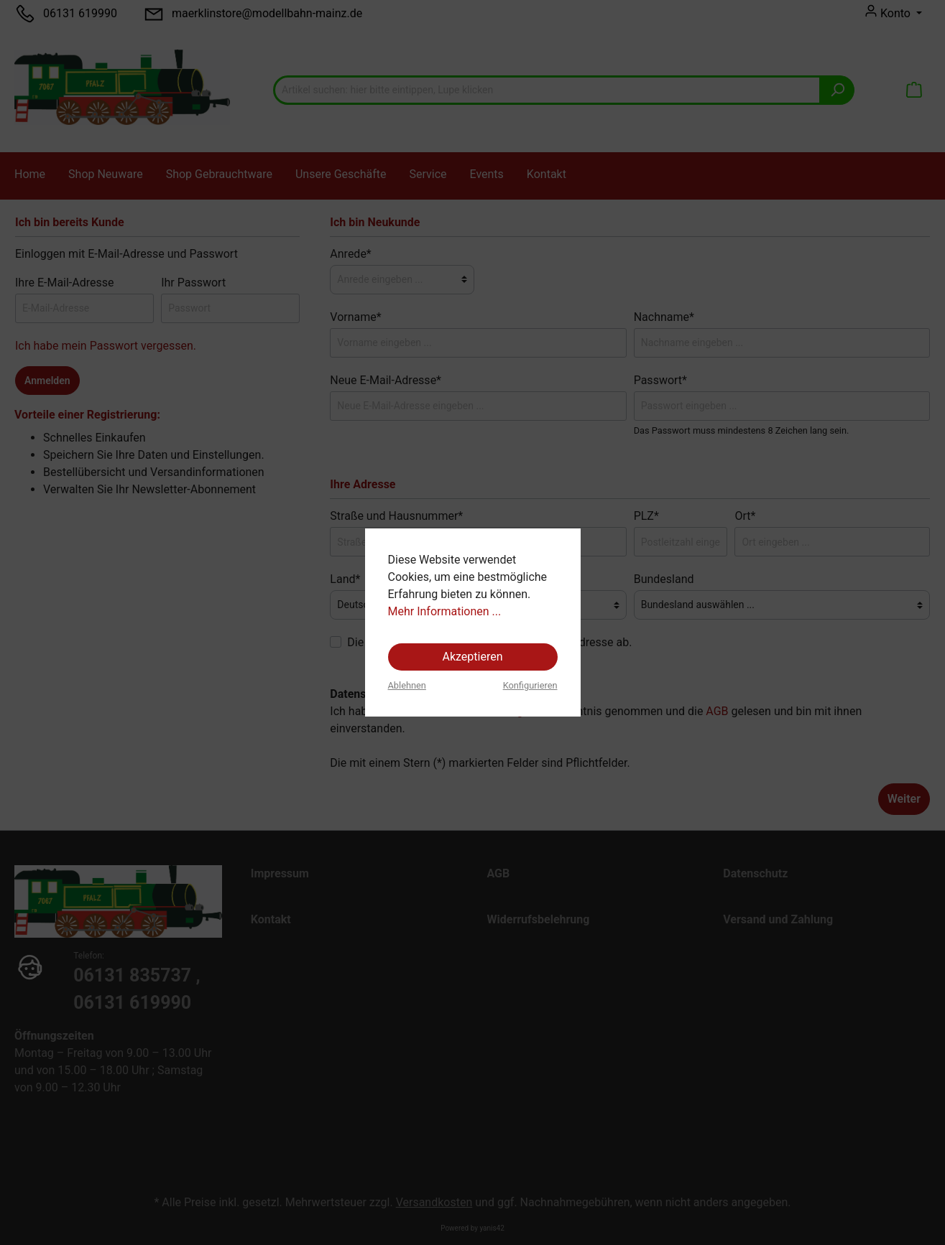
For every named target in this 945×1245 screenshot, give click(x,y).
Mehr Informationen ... (445, 611)
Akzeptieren (472, 656)
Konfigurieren (530, 685)
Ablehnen (407, 685)
